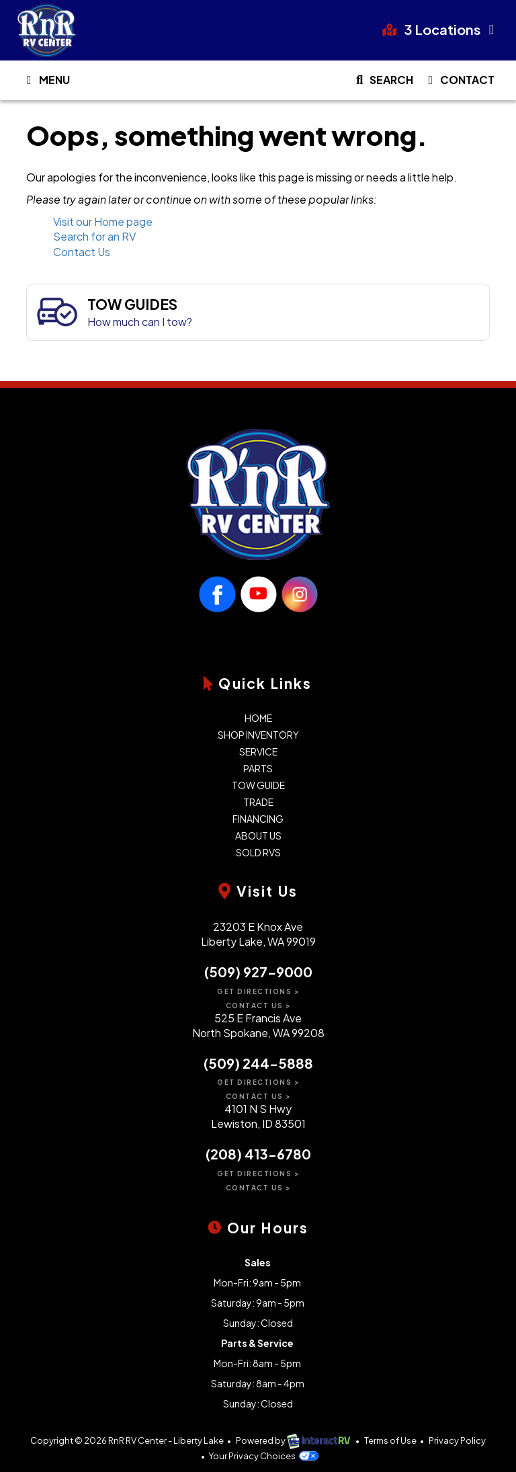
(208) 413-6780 (258, 1153)
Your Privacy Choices (263, 1455)
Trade (258, 802)
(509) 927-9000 (258, 971)
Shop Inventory (258, 735)
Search (382, 82)
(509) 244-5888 (258, 1063)
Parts (258, 768)
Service (258, 751)
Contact (459, 82)
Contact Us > (258, 1005)
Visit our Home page (103, 221)
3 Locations (441, 29)
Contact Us (81, 252)
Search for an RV (94, 236)
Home (258, 718)
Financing (258, 819)
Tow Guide (258, 785)
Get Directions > (258, 991)
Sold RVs (258, 852)
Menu (48, 82)
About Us (258, 835)
